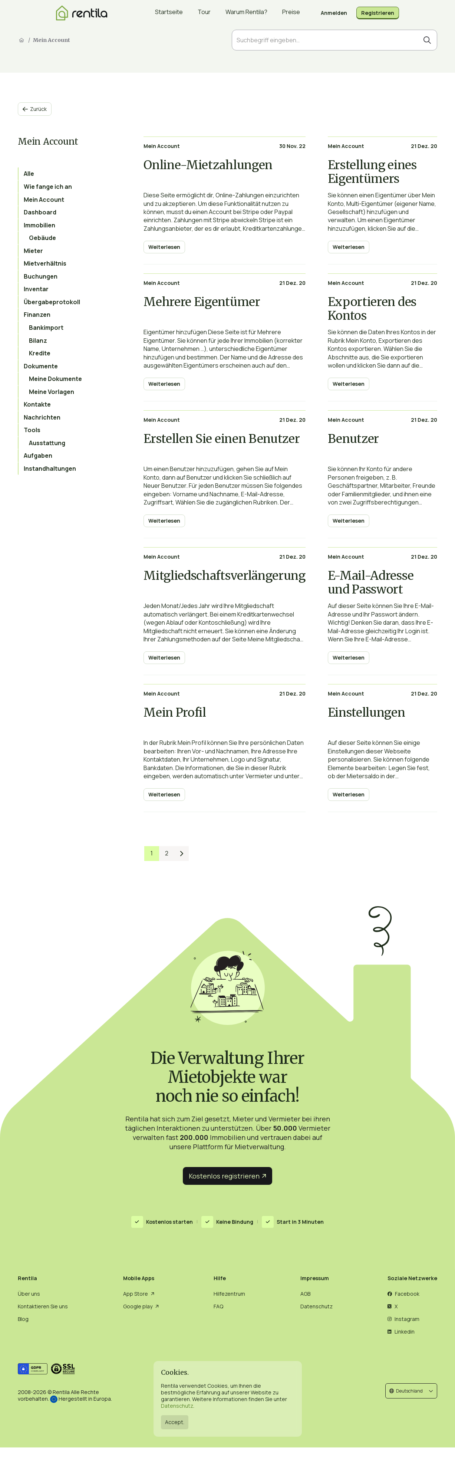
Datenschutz (177, 1405)
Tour (204, 13)
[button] (411, 1390)
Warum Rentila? (246, 13)
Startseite (169, 13)
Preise (291, 13)
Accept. (174, 1422)
